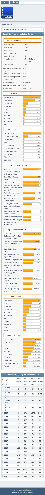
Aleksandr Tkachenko (11, 363)
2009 (6, 469)
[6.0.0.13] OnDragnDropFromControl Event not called (12, 171)
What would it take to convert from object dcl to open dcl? (13, 187)
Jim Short (7, 118)
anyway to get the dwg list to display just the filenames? (13, 222)
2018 (6, 437)
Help (13, 490)
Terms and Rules (21, 490)
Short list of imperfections (13, 217)
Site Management (10, 151)
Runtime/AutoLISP (10, 133)
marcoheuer (8, 360)
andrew (6, 124)
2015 (6, 448)
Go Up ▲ (30, 490)
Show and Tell (9, 145)
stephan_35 (8, 121)
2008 (6, 473)
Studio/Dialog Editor (11, 136)
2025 (6, 413)
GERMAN (7, 142)
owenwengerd (9, 97)
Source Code (8, 154)
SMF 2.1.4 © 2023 (17, 492)
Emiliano (7, 321)
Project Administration (12, 148)
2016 (6, 444)
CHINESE (7, 160)
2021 (6, 427)
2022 (6, 423)
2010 (6, 466)
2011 (6, 462)
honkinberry (8, 324)
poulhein (7, 342)
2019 (6, 434)
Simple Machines (28, 492)
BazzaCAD (8, 103)
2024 (6, 416)
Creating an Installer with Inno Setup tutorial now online (12, 206)
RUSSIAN (7, 157)
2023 (6, 420)
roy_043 (7, 115)
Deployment (8, 139)
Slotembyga (27, 82)
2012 (6, 458)
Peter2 (6, 109)
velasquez (7, 106)
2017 (6, 441)
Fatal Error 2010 (9, 182)
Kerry (6, 112)
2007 (6, 476)
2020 (6, 430)
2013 (6, 455)
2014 (6, 451)
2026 (6, 385)
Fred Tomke (8, 100)
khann (6, 330)
